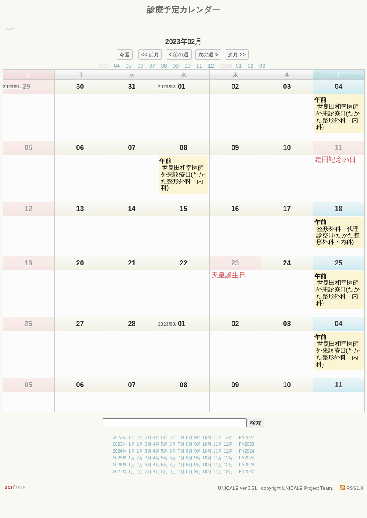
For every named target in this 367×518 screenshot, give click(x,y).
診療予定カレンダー (183, 9)
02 (250, 65)
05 (129, 65)
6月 (173, 437)
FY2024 (246, 451)
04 (117, 65)
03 (262, 65)
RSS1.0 (351, 488)
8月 (189, 437)
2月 (140, 437)
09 (176, 65)
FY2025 (246, 458)
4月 (156, 437)
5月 (164, 437)
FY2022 (246, 437)
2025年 (120, 458)
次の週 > (208, 54)
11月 (217, 437)
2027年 (120, 471)
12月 (228, 437)
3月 (148, 437)
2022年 (120, 437)
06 (140, 65)
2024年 (120, 451)
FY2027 (246, 471)
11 (199, 65)
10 (188, 65)
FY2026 (246, 464)
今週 (125, 54)
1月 (131, 437)
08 (164, 65)
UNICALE (228, 488)
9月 (197, 437)
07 (152, 65)
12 (211, 65)
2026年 (120, 464)
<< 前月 (150, 54)
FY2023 (246, 444)
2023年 (120, 444)
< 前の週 (178, 54)
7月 (181, 437)
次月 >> (237, 54)
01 (239, 65)
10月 (207, 437)
